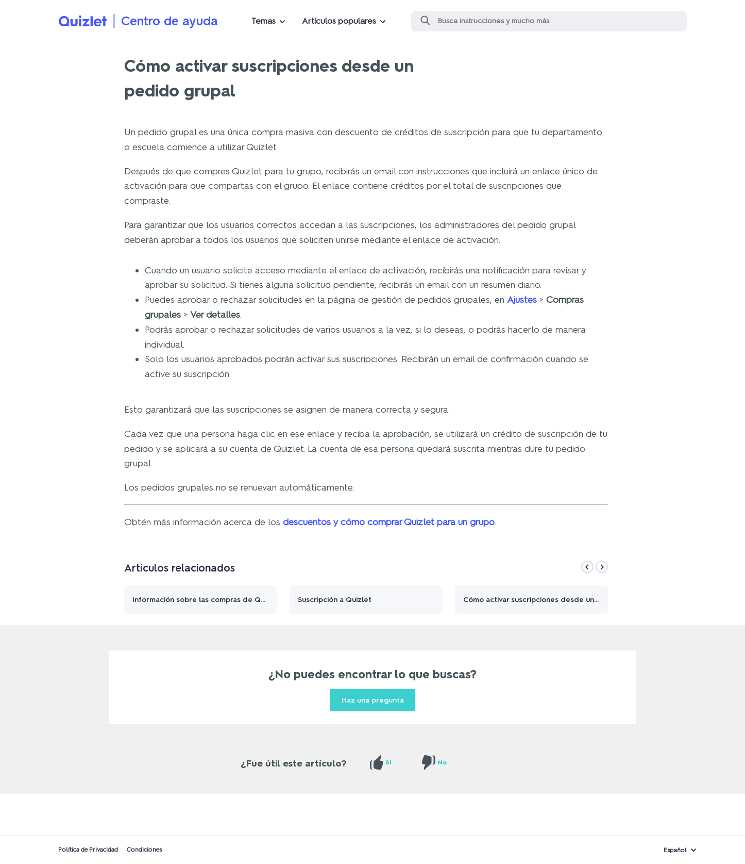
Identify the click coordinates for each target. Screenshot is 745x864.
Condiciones (144, 849)
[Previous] (587, 567)
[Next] (602, 567)
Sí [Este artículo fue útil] (388, 762)
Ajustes (522, 299)
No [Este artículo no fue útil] (442, 762)
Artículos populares (339, 21)
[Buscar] (549, 21)
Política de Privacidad (88, 849)
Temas (263, 21)
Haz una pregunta (373, 700)
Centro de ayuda (169, 20)
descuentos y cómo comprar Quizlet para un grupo (389, 522)
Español (675, 850)
